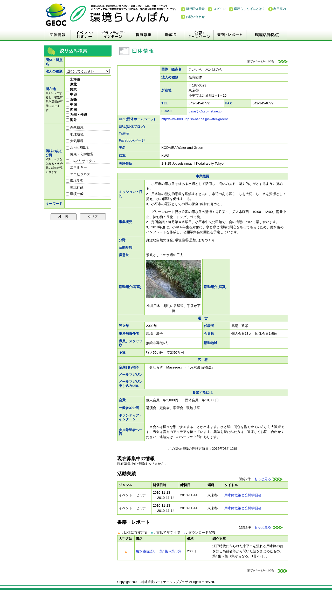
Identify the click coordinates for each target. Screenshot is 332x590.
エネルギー (76, 167)
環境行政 (75, 187)
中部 (71, 94)
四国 (71, 110)
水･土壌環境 (77, 148)
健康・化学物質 (80, 154)
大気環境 (75, 141)
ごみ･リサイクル (81, 161)
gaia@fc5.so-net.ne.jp (205, 111)
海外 (71, 120)
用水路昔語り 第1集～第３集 (159, 551)
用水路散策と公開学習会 (242, 495)
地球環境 (75, 134)
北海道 (73, 79)
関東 (71, 89)
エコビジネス (78, 174)
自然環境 (75, 128)
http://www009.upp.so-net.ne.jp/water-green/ (194, 119)
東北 (71, 84)
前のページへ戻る (267, 61)
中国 (71, 104)
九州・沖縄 (76, 115)
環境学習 (75, 181)
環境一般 (75, 194)
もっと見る (268, 479)
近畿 (71, 100)
